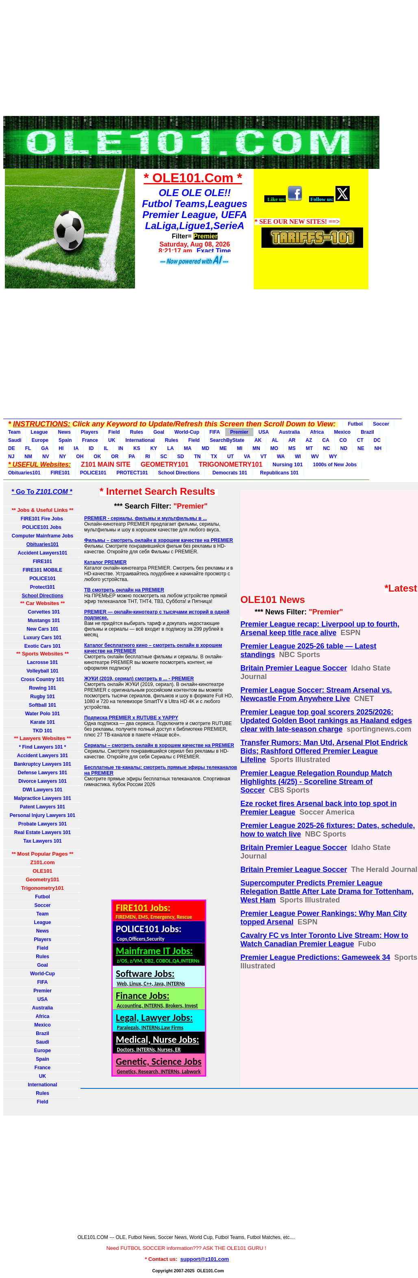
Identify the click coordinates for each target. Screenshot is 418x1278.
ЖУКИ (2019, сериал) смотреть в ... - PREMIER (139, 679)
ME (223, 448)
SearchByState (227, 440)
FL (28, 448)
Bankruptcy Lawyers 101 (42, 764)
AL (275, 440)
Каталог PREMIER (105, 562)
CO (343, 440)
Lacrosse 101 (42, 662)
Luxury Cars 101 (42, 637)
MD (205, 448)
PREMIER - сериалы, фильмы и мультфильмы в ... (145, 518)
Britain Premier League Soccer (293, 668)
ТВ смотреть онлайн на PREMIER (124, 590)
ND (343, 448)
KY (153, 448)
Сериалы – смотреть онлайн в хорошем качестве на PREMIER (159, 745)
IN (120, 448)
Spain (65, 440)
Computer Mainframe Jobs (42, 536)
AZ (309, 440)
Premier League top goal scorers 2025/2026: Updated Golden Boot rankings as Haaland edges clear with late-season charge (326, 720)
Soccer (381, 424)
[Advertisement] (186, 60)
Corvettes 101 (42, 612)
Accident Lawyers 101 (42, 755)
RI (147, 456)
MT (309, 448)
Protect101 (42, 587)
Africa (317, 432)
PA (131, 456)
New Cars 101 (42, 629)
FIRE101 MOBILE (42, 570)
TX (214, 456)
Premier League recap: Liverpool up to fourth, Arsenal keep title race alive (319, 628)
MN (256, 448)
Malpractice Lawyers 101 (42, 798)
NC (326, 448)
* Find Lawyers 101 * (42, 747)
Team (14, 432)
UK (111, 440)
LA (170, 448)
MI (239, 448)
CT (360, 440)
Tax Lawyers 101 (42, 841)
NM (28, 456)
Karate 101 (42, 722)
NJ (11, 456)
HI (61, 448)
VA (247, 456)
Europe (40, 440)
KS (136, 448)
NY (62, 456)
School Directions (179, 473)
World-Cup (186, 432)
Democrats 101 (228, 473)
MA (188, 448)
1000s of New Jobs (335, 465)
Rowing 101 (42, 688)
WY (333, 456)
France (90, 440)
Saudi (15, 440)
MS (292, 448)
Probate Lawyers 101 (42, 824)
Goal (158, 432)
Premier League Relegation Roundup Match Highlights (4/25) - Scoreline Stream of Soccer (316, 781)
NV (45, 456)
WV (315, 456)
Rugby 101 (42, 696)
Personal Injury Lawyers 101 (42, 815)
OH (79, 456)
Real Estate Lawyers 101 (42, 832)
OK (97, 456)
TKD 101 (42, 731)
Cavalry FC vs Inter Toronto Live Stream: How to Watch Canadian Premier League (324, 939)
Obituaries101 (24, 473)
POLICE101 (93, 473)
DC (377, 440)
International (140, 440)
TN (197, 456)
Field (114, 432)
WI (298, 456)
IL (106, 448)
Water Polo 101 (42, 714)
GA (44, 448)
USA (264, 432)
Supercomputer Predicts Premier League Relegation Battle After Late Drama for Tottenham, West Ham (327, 891)
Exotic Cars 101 (42, 646)
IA (76, 448)
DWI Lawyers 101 (42, 790)
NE (360, 448)
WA (281, 456)
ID (91, 448)
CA (325, 440)
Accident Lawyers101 (42, 553)
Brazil (367, 432)
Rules (137, 432)
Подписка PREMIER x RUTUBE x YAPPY (131, 718)
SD (180, 456)
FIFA (214, 432)
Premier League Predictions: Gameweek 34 (315, 957)
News (64, 432)
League (39, 432)
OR (114, 456)
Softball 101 (42, 705)
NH (377, 448)
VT (264, 456)
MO (274, 448)
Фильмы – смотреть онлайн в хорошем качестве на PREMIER (158, 540)
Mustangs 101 (42, 620)
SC (163, 456)
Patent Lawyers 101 (42, 807)
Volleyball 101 (42, 671)
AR (291, 440)
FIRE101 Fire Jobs (42, 519)
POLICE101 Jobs (42, 527)
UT (230, 456)
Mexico (342, 432)
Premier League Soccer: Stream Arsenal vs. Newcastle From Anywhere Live (316, 694)
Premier (239, 432)
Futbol (355, 424)
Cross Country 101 (42, 679)
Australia (289, 432)
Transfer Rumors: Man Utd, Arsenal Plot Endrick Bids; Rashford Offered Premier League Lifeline (323, 751)
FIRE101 (60, 473)
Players (89, 432)
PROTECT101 (132, 473)
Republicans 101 (277, 473)
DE (11, 448)
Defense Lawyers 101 (42, 773)
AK (258, 440)
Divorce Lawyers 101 (42, 781)
